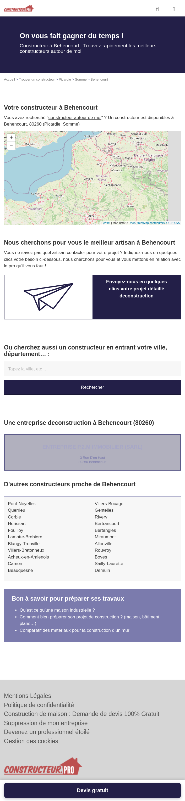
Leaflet (106, 222)
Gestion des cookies (31, 741)
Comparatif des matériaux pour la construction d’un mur (74, 630)
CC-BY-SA (173, 222)
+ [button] (11, 138)
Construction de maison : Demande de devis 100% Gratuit (81, 713)
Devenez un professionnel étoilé (47, 732)
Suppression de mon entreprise (46, 723)
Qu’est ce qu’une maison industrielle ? (57, 610)
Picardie (65, 79)
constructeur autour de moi (74, 117)
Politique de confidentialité (39, 705)
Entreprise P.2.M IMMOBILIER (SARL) (92, 447)
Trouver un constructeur (37, 79)
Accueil (9, 79)
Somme (81, 79)
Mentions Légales (27, 695)
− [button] (11, 146)
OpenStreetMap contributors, (147, 222)
